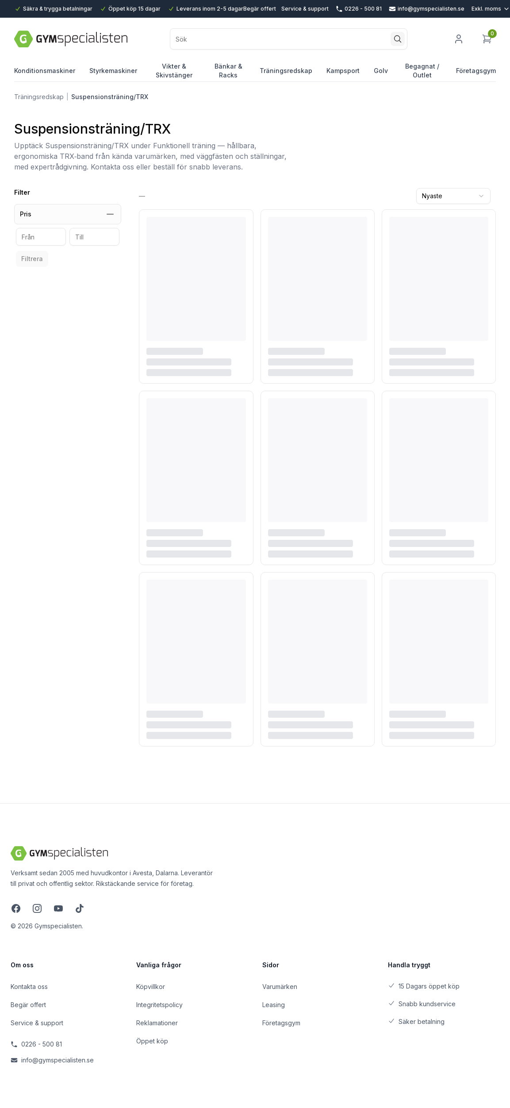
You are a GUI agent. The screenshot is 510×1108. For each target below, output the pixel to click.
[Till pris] (94, 237)
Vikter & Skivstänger (174, 71)
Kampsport (343, 74)
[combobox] (453, 196)
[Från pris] (41, 237)
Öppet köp (152, 1041)
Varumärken (279, 986)
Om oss (22, 965)
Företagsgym (476, 70)
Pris (67, 214)
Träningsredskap (286, 74)
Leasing (273, 1004)
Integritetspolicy (159, 1004)
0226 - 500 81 (36, 1044)
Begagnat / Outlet (422, 71)
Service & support (305, 8)
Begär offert (259, 8)
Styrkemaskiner (113, 74)
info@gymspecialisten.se (52, 1060)
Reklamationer (157, 1023)
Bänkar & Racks (228, 71)
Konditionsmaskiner (44, 74)
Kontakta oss (29, 986)
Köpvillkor (150, 986)
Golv (381, 74)
